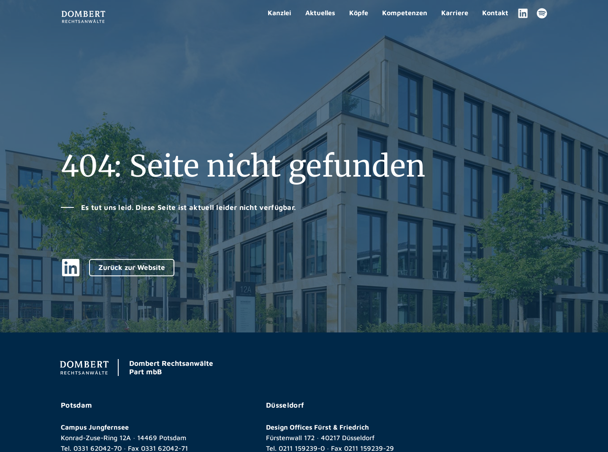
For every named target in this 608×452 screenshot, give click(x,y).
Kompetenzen (404, 12)
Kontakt (495, 12)
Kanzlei (279, 12)
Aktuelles (320, 12)
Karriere (454, 12)
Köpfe (358, 12)
